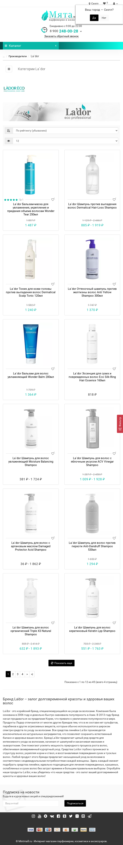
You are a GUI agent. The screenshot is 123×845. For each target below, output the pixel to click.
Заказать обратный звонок (61, 36)
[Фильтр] (120, 424)
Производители (15, 56)
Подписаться (75, 803)
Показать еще (61, 663)
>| (32, 674)
